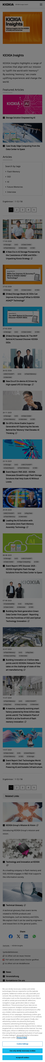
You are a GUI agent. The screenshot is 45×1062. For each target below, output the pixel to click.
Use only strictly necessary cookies (23, 1053)
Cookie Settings (22, 1046)
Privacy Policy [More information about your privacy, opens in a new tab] (22, 1040)
